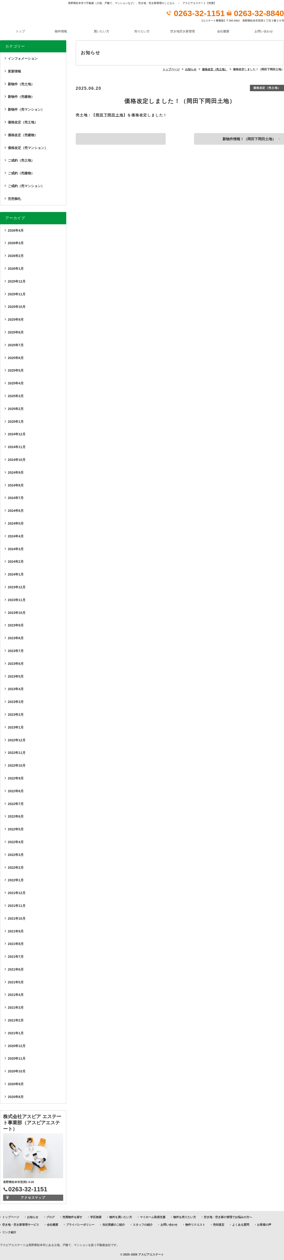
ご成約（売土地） (21, 160)
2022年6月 (16, 816)
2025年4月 (16, 383)
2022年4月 (16, 842)
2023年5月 (16, 676)
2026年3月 (16, 243)
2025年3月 (16, 396)
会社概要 (223, 31)
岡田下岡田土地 (110, 115)
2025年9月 (16, 319)
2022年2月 (16, 867)
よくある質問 (240, 1224)
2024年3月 (16, 548)
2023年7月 (16, 650)
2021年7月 (16, 956)
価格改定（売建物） (23, 134)
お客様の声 (264, 1224)
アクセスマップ (33, 1197)
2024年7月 (16, 498)
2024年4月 (16, 536)
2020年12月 (17, 1045)
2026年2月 (16, 255)
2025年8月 (16, 332)
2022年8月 (16, 790)
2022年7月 (16, 803)
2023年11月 (17, 599)
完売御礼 (14, 198)
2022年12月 (17, 740)
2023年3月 (16, 701)
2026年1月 (16, 268)
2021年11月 (17, 905)
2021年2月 (16, 1020)
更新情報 (14, 71)
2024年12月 (17, 434)
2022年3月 (16, 854)
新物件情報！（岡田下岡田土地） (247, 139)
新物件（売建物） (21, 96)
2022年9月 (16, 778)
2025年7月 (16, 345)
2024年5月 (16, 523)
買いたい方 (101, 31)
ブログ (50, 1216)
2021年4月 (16, 994)
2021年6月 (16, 969)
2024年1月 (16, 574)
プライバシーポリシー (80, 1224)
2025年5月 (16, 370)
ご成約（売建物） (21, 173)
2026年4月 (16, 230)
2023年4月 (16, 689)
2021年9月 (16, 931)
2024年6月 (16, 510)
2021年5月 (16, 982)
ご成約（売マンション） (26, 186)
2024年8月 (16, 485)
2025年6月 (16, 357)
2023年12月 (17, 587)
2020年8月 (16, 1096)
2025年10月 (17, 306)
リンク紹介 (9, 1232)
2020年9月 (16, 1084)
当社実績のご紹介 (113, 1224)
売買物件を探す (72, 1216)
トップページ (10, 1216)
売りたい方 (142, 31)
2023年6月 (16, 663)
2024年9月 (16, 472)
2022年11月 (17, 752)
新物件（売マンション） (26, 109)
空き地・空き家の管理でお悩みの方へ (228, 1216)
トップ (20, 31)
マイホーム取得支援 (152, 1216)
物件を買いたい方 (120, 1216)
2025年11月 (17, 294)
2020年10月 (17, 1071)
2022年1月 (16, 880)
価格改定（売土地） (266, 87)
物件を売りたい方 (184, 1216)
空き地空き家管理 (182, 31)
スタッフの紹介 (143, 1224)
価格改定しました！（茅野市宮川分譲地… (120, 139)
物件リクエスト (195, 1224)
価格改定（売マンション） (28, 147)
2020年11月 (17, 1058)
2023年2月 (16, 714)
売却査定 (218, 1224)
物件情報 (61, 31)
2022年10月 (17, 765)
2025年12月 (17, 281)
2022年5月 (16, 829)
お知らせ (32, 1216)
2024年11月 (17, 447)
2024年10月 (17, 459)
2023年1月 (16, 727)
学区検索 (96, 1216)
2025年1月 (16, 421)
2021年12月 (17, 893)
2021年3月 (16, 1007)
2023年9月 (16, 625)
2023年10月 (17, 612)
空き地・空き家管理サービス (20, 1224)
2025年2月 (16, 408)
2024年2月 (16, 561)
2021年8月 (16, 943)
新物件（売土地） (21, 84)
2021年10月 (17, 918)
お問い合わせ (263, 31)
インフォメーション (23, 58)
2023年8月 (16, 638)
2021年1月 (16, 1033)
